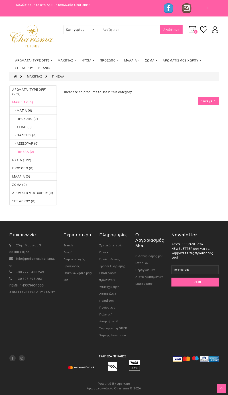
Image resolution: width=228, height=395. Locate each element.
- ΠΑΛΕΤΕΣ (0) (24, 135)
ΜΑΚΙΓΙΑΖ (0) (22, 102)
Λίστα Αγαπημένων (149, 276)
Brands (68, 245)
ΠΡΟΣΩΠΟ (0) (23, 168)
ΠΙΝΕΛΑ (58, 76)
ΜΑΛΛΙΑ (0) (21, 176)
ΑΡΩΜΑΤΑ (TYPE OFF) (33, 60)
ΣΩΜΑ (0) (19, 184)
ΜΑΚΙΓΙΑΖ (67, 60)
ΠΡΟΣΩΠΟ (109, 60)
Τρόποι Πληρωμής (112, 266)
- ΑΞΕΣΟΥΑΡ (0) (25, 143)
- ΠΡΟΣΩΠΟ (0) (25, 119)
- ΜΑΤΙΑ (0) (22, 110)
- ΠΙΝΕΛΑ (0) (23, 151)
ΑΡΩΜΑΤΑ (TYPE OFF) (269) (29, 92)
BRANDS (44, 68)
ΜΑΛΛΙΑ (132, 60)
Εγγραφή (195, 282)
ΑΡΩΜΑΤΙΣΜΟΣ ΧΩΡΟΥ (182, 60)
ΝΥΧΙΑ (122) (21, 160)
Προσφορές (71, 266)
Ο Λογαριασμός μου (149, 256)
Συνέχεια (208, 101)
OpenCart (123, 383)
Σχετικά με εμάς (111, 245)
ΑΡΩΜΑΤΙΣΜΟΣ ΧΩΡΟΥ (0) (32, 193)
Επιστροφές (144, 283)
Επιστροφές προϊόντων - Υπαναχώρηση (109, 280)
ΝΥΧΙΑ (87, 60)
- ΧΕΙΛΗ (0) (22, 127)
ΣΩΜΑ (151, 60)
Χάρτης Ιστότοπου (112, 335)
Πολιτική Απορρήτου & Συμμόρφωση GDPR (113, 321)
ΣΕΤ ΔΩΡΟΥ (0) (23, 201)
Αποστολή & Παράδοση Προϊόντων (107, 300)
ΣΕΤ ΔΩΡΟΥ (24, 68)
